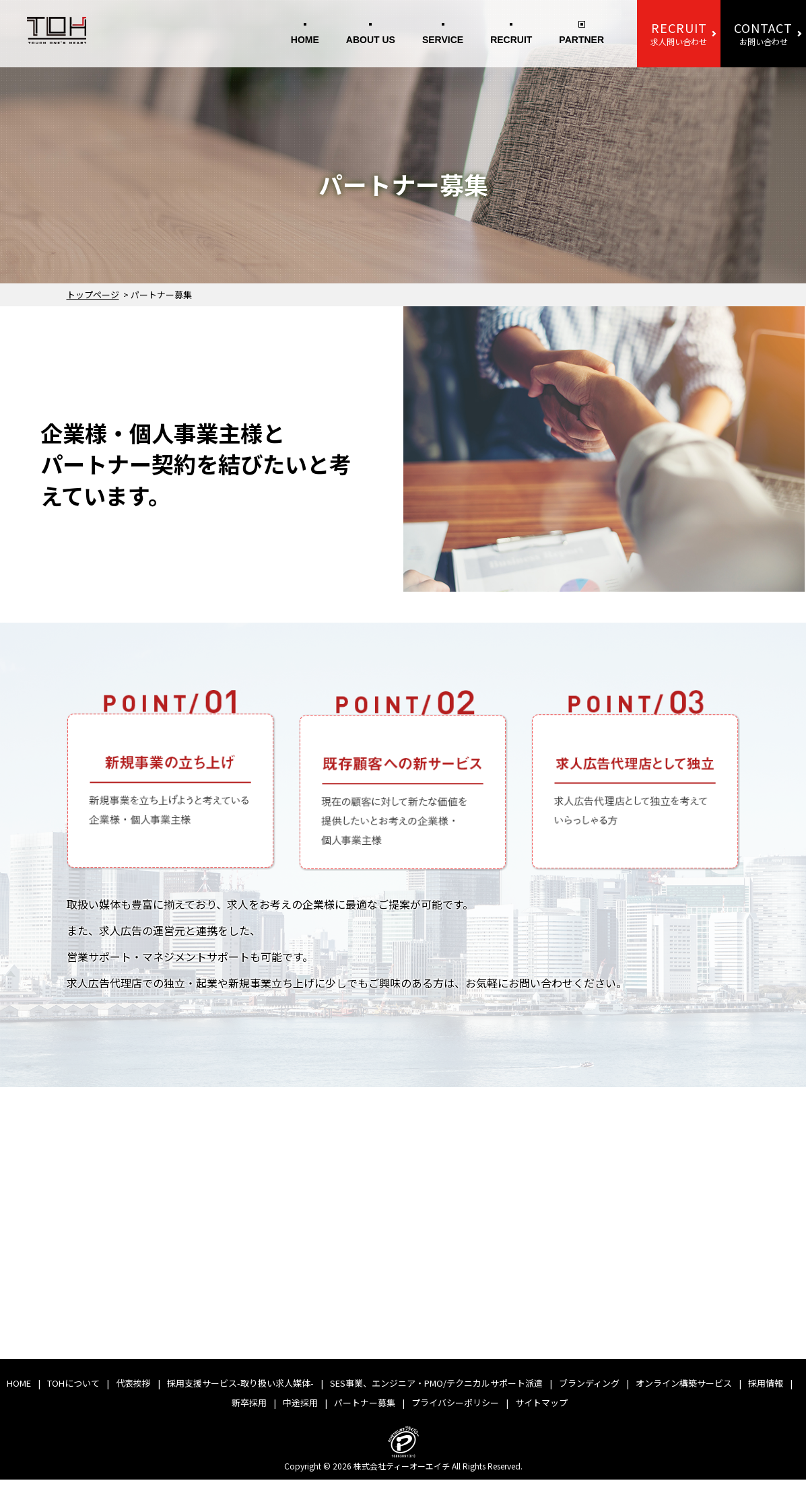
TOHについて (73, 1391)
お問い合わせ (763, 33)
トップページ (93, 294)
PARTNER (581, 39)
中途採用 (300, 1411)
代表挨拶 (133, 1391)
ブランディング (589, 1391)
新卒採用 (249, 1411)
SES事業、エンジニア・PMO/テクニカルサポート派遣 (436, 1391)
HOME (305, 39)
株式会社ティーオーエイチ (402, 1474)
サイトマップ (541, 1411)
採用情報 (765, 1391)
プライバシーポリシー (455, 1411)
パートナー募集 (364, 1411)
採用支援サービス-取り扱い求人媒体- (240, 1391)
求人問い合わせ (678, 33)
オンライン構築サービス (684, 1391)
